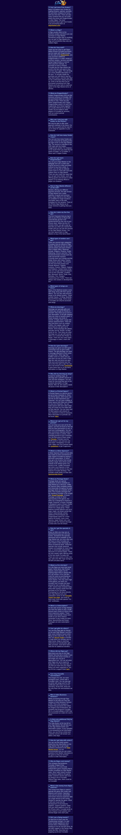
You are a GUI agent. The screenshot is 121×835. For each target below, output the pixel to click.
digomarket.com (54, 25)
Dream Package (57, 495)
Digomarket (65, 55)
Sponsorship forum (55, 474)
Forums (54, 439)
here (67, 669)
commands (68, 365)
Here (56, 416)
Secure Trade (59, 637)
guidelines (54, 446)
